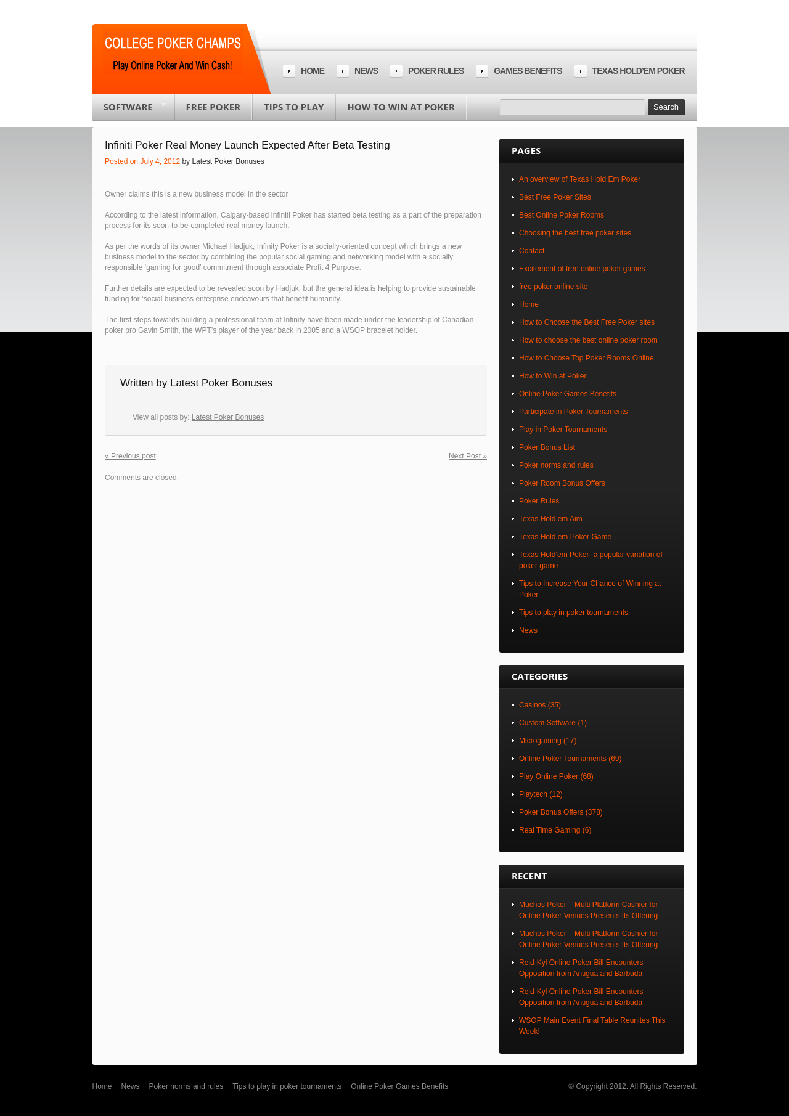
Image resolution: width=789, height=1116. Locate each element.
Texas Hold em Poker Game (565, 536)
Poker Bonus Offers (551, 812)
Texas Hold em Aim (551, 519)
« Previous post (130, 456)
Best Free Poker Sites (555, 197)
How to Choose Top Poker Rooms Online (586, 358)
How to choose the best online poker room (588, 340)
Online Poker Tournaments (563, 758)
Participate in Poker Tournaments (573, 411)
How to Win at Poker (400, 106)
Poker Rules (539, 501)
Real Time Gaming (549, 830)
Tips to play (294, 106)
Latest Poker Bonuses (228, 161)
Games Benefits (528, 71)
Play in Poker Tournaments (563, 429)
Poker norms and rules (556, 465)
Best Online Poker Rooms (561, 215)
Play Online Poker (548, 776)
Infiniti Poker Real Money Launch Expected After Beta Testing (247, 145)
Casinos (532, 705)
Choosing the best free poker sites (575, 233)
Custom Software (547, 723)
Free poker (213, 106)
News (366, 71)
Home (312, 71)
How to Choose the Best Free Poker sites (587, 322)
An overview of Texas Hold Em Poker (579, 179)
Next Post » (468, 456)
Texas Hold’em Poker (638, 71)
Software (129, 110)
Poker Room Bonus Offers (562, 483)
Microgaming (540, 740)
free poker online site (553, 286)
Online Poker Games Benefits (567, 393)
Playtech (533, 794)
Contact (531, 250)
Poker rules (436, 71)
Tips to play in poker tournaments (573, 612)
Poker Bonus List (547, 447)
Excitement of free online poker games (582, 268)
